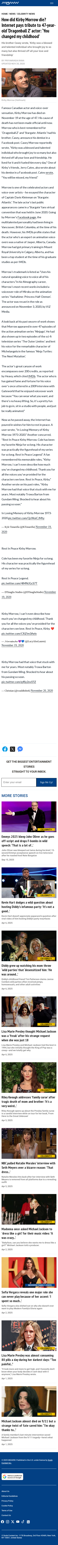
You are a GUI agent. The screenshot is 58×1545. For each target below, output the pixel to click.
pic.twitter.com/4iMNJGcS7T (19, 583)
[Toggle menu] (53, 3)
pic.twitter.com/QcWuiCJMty (26, 518)
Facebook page (26, 217)
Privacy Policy (7, 1501)
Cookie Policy (7, 1506)
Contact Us (6, 1515)
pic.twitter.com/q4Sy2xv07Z (19, 681)
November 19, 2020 (13, 645)
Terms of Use (7, 1510)
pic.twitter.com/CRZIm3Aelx (19, 633)
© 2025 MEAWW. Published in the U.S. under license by (25, 1460)
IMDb (31, 376)
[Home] (10, 3)
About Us (5, 1491)
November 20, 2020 (42, 690)
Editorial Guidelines (10, 1496)
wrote (49, 172)
